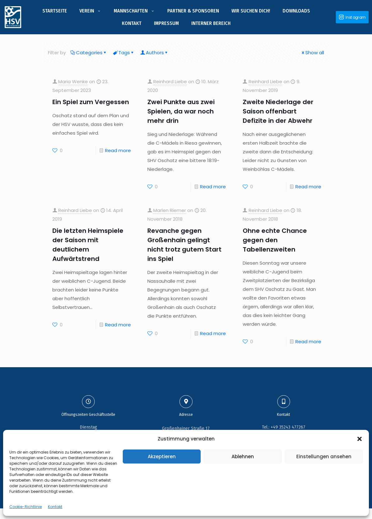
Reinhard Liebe (170, 81)
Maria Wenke (73, 81)
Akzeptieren (162, 456)
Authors (154, 52)
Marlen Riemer (169, 210)
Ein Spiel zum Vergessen (90, 102)
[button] (359, 439)
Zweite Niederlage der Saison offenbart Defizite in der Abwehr (278, 111)
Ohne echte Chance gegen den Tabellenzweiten (275, 240)
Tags (124, 52)
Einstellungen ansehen (323, 456)
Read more (118, 150)
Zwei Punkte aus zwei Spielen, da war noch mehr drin (181, 111)
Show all (312, 52)
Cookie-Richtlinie (25, 506)
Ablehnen (242, 456)
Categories (88, 52)
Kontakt (55, 506)
